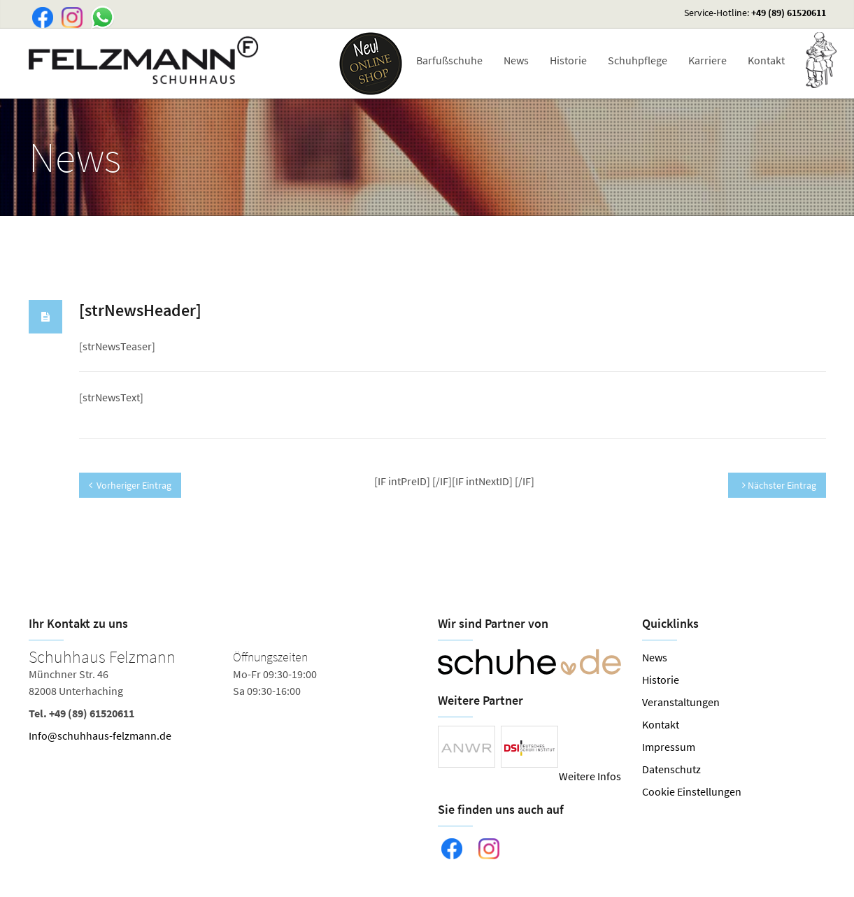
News (516, 60)
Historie (568, 60)
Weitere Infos (590, 776)
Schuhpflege (637, 60)
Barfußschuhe (449, 60)
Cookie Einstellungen (691, 791)
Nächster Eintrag (779, 485)
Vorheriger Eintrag (130, 485)
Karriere (707, 60)
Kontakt (766, 60)
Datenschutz (671, 769)
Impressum (668, 747)
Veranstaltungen (681, 702)
